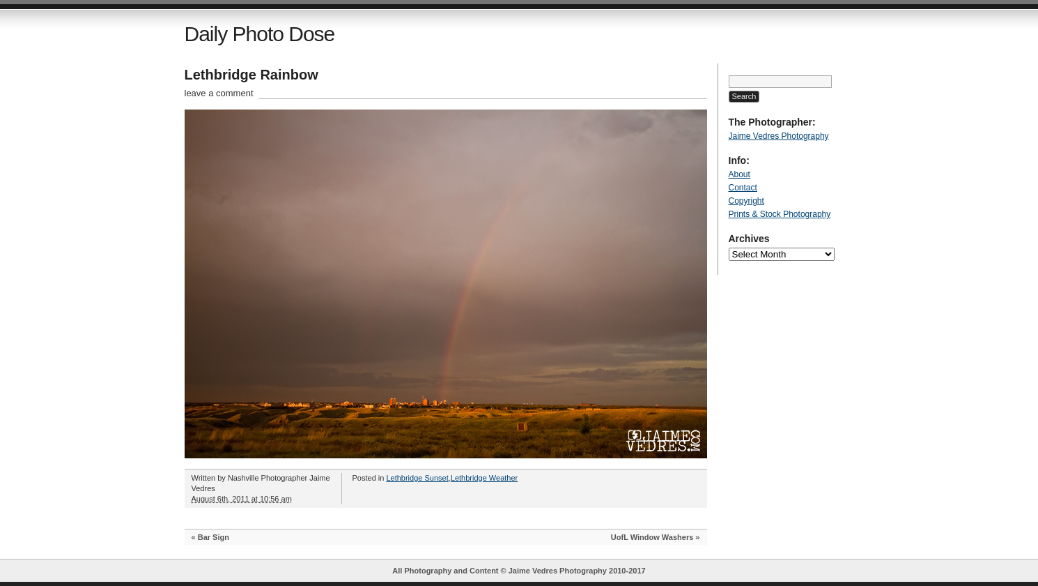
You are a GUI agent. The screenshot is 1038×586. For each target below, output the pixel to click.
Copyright (746, 201)
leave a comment (219, 93)
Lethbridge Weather (484, 478)
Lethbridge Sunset (417, 478)
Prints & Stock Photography (780, 214)
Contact (743, 188)
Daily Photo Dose (260, 33)
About (739, 174)
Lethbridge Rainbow (251, 74)
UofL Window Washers (652, 537)
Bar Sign (213, 537)
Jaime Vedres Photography (779, 136)
